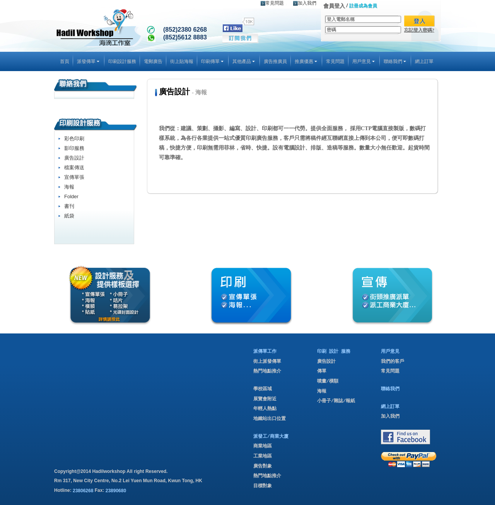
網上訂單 (424, 61)
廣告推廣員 (275, 61)
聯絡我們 (395, 61)
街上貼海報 (181, 61)
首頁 (64, 61)
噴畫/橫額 (327, 381)
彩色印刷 (74, 138)
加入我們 (304, 3)
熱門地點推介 (267, 371)
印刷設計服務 (122, 61)
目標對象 (262, 486)
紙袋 (69, 216)
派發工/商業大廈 (270, 436)
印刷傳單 (213, 61)
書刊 (69, 206)
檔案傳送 (74, 167)
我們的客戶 (392, 361)
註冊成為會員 (363, 5)
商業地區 (262, 446)
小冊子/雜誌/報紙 (336, 401)
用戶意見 (364, 61)
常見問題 (272, 3)
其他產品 (244, 61)
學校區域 (262, 389)
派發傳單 (89, 61)
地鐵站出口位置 (269, 419)
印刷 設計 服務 (333, 351)
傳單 (321, 371)
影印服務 (74, 148)
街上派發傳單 (267, 361)
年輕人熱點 (265, 408)
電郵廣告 (153, 61)
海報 (69, 187)
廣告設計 (74, 158)
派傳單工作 (265, 351)
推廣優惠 (306, 61)
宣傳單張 (74, 177)
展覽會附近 (265, 399)
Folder (71, 196)
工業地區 (262, 456)
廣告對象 (262, 466)
